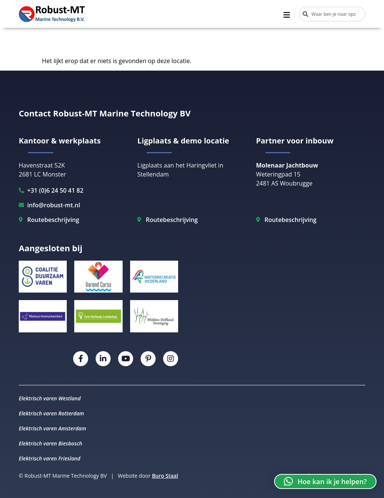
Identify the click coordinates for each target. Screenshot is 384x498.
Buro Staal (165, 475)
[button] (325, 481)
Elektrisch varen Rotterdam (51, 413)
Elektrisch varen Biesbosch (50, 443)
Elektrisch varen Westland (50, 398)
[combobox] (332, 14)
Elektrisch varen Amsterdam (52, 428)
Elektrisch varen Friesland (49, 458)
